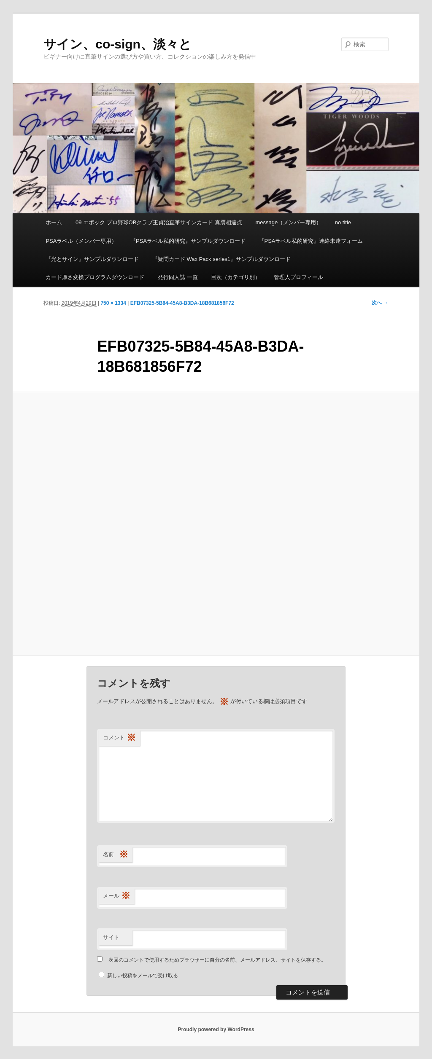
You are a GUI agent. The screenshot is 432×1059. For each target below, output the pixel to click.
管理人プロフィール (298, 277)
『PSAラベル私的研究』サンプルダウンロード (188, 241)
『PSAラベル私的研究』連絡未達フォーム (311, 241)
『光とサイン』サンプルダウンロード (92, 259)
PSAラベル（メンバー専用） (81, 241)
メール (116, 896)
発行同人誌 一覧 (178, 277)
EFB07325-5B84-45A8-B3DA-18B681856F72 (182, 303)
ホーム (54, 222)
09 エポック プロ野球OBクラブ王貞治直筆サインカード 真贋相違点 (159, 222)
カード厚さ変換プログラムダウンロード (95, 277)
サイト (111, 937)
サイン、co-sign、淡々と (117, 44)
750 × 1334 (113, 303)
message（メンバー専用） (289, 222)
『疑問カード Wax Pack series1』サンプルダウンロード (221, 259)
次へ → (380, 303)
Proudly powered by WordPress (216, 1029)
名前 (115, 855)
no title (343, 222)
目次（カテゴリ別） (235, 277)
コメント (119, 738)
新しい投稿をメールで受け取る (142, 975)
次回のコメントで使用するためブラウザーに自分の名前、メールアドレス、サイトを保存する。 (217, 960)
